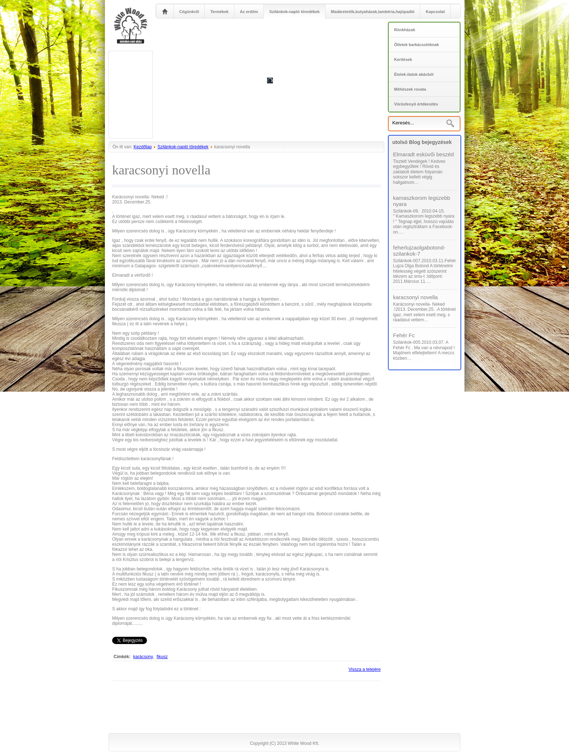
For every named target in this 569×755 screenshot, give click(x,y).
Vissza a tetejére (365, 669)
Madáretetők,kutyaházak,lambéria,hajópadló (372, 11)
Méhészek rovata (410, 89)
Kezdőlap (143, 146)
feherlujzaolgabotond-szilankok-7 (419, 250)
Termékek (219, 11)
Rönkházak (404, 30)
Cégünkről (189, 11)
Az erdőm (249, 11)
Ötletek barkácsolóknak (416, 44)
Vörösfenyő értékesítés (416, 104)
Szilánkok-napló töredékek (294, 11)
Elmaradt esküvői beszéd (423, 154)
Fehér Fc (404, 335)
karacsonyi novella (415, 297)
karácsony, (143, 656)
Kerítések (403, 59)
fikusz (162, 656)
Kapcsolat (435, 11)
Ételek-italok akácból (414, 74)
